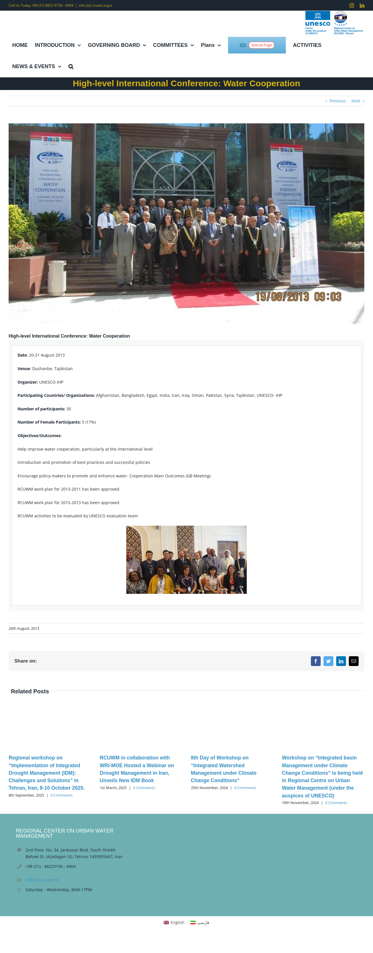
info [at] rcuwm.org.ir (95, 5)
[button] (71, 66)
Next (355, 101)
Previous (338, 101)
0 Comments (61, 795)
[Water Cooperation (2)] (186, 223)
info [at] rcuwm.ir (42, 880)
